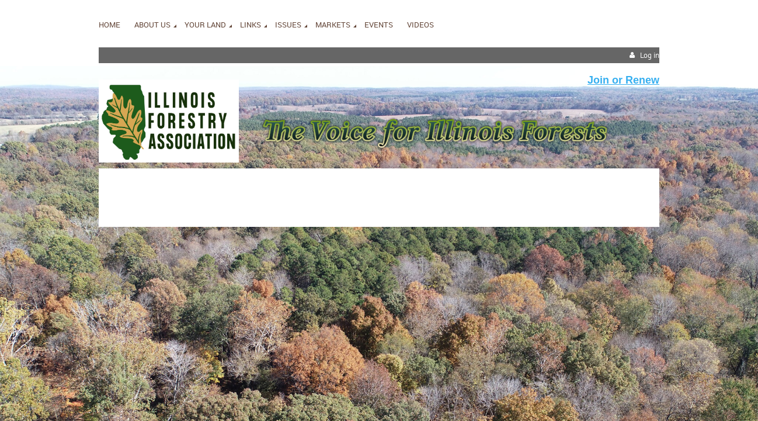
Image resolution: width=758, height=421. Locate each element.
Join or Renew (623, 80)
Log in (649, 55)
